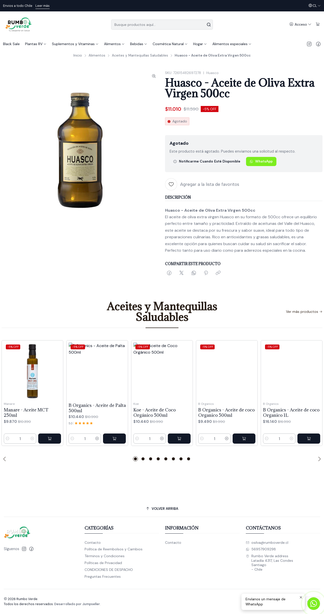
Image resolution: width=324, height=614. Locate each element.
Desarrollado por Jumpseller (77, 604)
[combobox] (162, 25)
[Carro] (318, 24)
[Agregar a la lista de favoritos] (202, 184)
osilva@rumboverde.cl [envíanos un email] (267, 542)
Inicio (77, 55)
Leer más (42, 6)
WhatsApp (261, 161)
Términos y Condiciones (105, 556)
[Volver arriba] (162, 508)
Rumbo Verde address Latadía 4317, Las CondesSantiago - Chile (269, 563)
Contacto (93, 542)
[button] (135, 459)
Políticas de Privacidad (103, 563)
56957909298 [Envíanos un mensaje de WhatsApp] (261, 549)
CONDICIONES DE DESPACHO (109, 569)
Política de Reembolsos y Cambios (114, 549)
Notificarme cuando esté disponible (206, 161)
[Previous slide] (5, 459)
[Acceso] (300, 24)
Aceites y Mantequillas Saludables (140, 55)
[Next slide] (318, 459)
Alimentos (97, 55)
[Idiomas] (314, 6)
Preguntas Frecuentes (103, 576)
